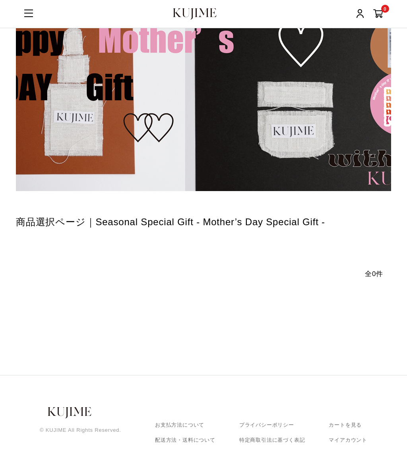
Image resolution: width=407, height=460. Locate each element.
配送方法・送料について (185, 440)
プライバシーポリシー (266, 425)
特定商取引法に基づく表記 (272, 440)
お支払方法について (179, 425)
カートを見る (345, 425)
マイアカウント (348, 440)
